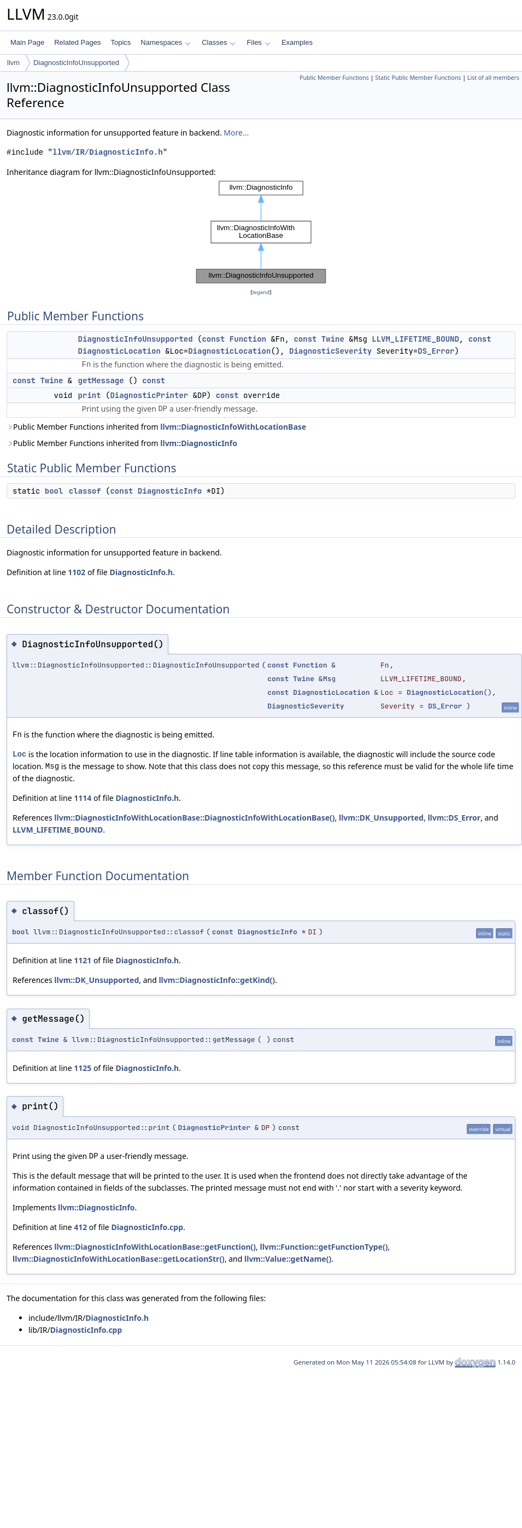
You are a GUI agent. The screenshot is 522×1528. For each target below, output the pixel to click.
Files (258, 42)
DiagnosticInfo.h (141, 572)
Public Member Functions (334, 77)
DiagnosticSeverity (330, 351)
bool (54, 491)
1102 (76, 572)
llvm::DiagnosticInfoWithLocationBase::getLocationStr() (119, 1259)
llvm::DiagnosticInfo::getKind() (217, 980)
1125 (82, 1068)
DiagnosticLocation (119, 351)
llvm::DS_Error (453, 817)
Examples (297, 42)
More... (236, 132)
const (213, 339)
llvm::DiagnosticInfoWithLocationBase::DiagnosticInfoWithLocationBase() (194, 817)
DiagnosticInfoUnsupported (76, 62)
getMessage (101, 380)
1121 (82, 960)
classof (85, 491)
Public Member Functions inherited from (156, 426)
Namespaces (165, 42)
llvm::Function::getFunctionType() (324, 1247)
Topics (120, 42)
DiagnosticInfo (170, 491)
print (89, 395)
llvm (13, 62)
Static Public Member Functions (418, 77)
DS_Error (436, 351)
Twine (332, 339)
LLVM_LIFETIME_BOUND (415, 339)
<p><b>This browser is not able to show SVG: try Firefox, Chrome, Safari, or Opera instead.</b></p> (261, 232)
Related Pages (77, 42)
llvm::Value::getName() (287, 1259)
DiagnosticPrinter (149, 395)
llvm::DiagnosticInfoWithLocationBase (233, 426)
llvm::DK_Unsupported (381, 817)
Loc (19, 754)
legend (261, 292)
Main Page (27, 42)
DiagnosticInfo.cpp (147, 1227)
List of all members (493, 77)
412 (80, 1227)
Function (248, 339)
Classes (219, 42)
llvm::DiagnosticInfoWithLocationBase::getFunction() (155, 1247)
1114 (82, 798)
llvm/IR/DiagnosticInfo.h (107, 152)
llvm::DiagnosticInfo (198, 443)
